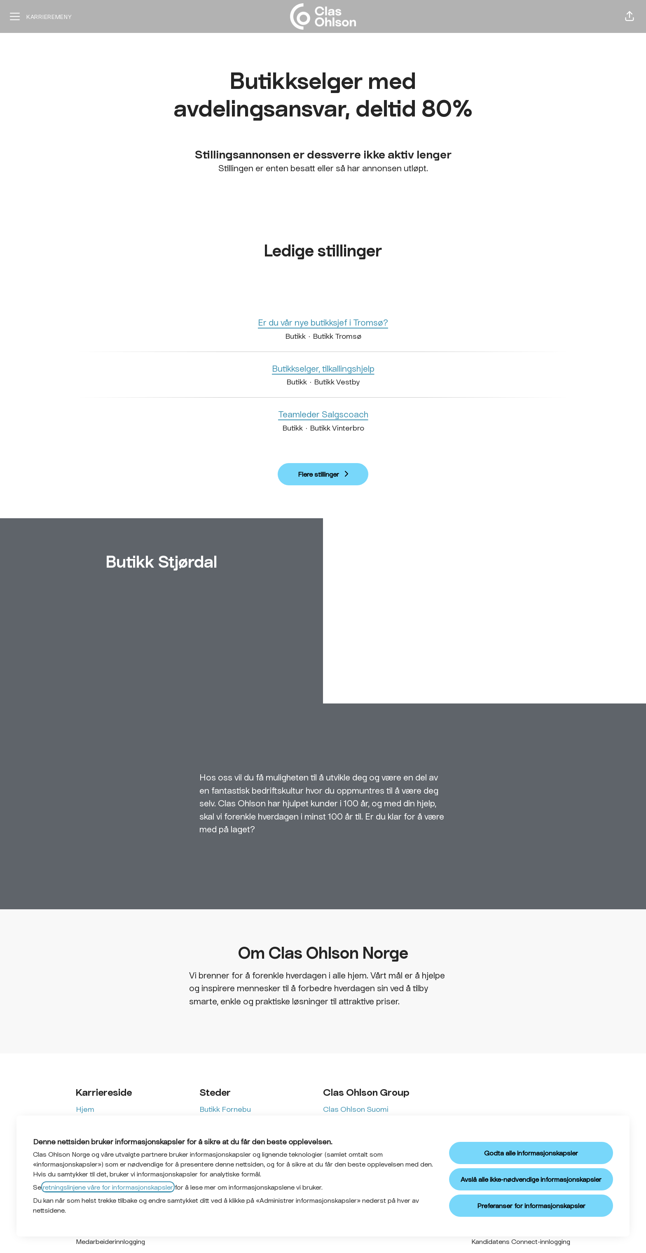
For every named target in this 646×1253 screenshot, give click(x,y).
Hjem (85, 1108)
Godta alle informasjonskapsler (531, 1153)
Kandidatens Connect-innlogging (520, 1241)
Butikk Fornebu (225, 1108)
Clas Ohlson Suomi (356, 1108)
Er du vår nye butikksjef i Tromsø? (323, 322)
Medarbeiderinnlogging (110, 1241)
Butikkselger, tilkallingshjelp (323, 368)
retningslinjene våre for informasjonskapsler (108, 1187)
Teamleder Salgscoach (323, 414)
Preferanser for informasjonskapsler (531, 1205)
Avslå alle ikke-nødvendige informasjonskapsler (531, 1179)
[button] (629, 16)
